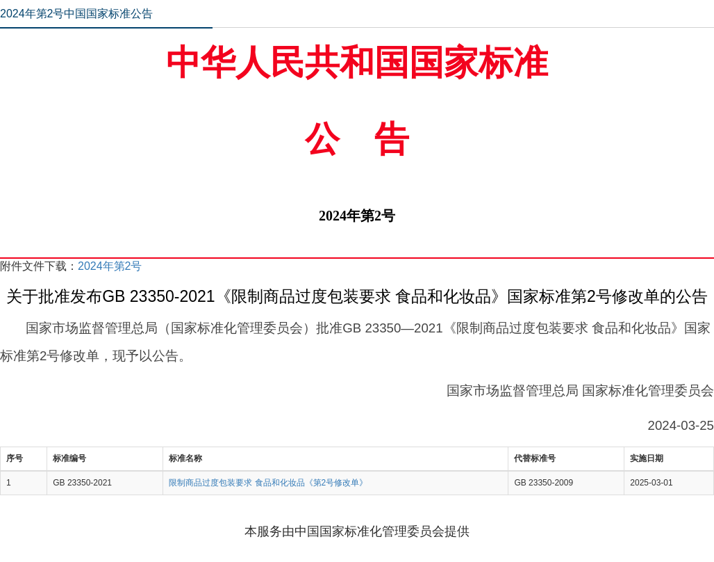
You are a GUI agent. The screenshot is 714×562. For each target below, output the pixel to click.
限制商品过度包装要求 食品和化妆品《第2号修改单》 (268, 483)
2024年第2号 (110, 266)
